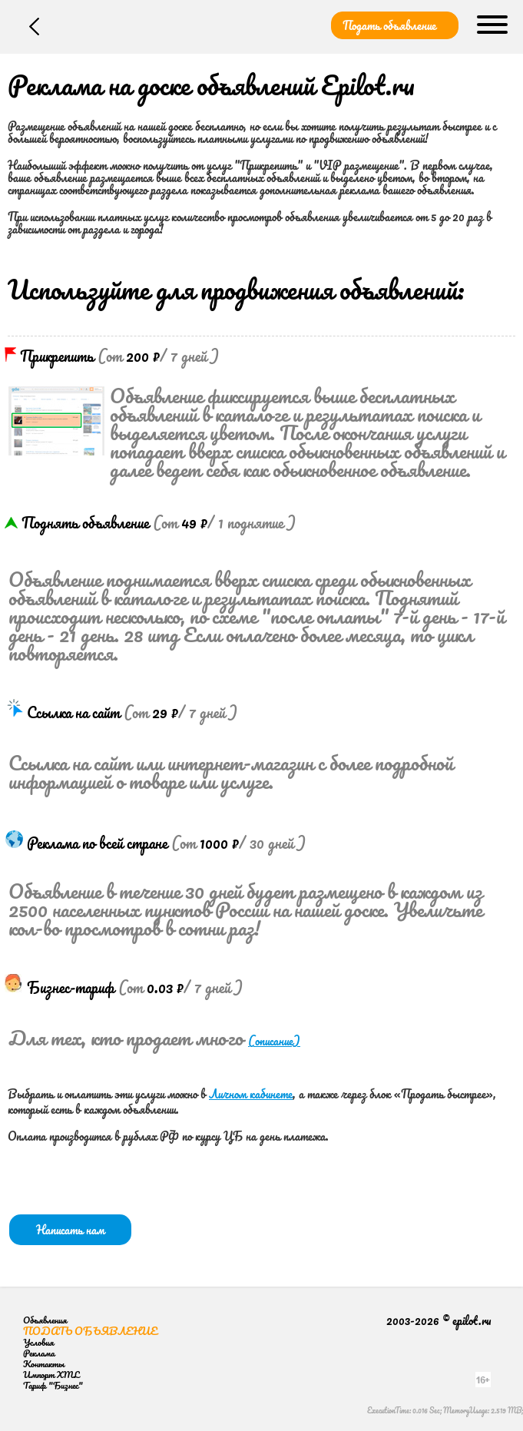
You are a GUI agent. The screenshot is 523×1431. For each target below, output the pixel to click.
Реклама (39, 1353)
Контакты (44, 1363)
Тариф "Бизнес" (53, 1385)
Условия (38, 1342)
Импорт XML (51, 1374)
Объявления (45, 1320)
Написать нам (70, 1230)
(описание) (274, 1041)
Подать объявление (389, 25)
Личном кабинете (251, 1094)
